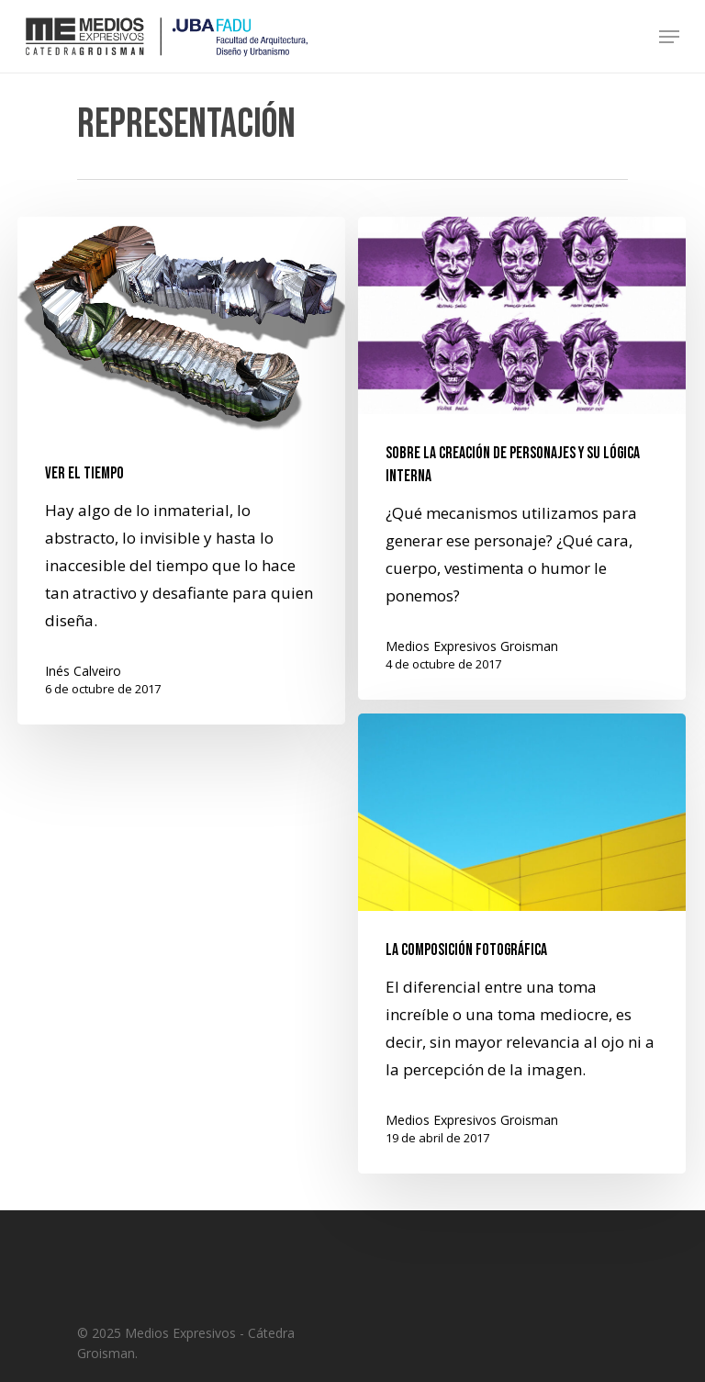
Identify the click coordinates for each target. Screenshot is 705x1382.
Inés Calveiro (83, 671)
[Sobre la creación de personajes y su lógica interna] (522, 458)
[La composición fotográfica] (522, 960)
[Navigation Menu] (669, 37)
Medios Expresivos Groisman (472, 646)
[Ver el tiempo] (181, 471)
